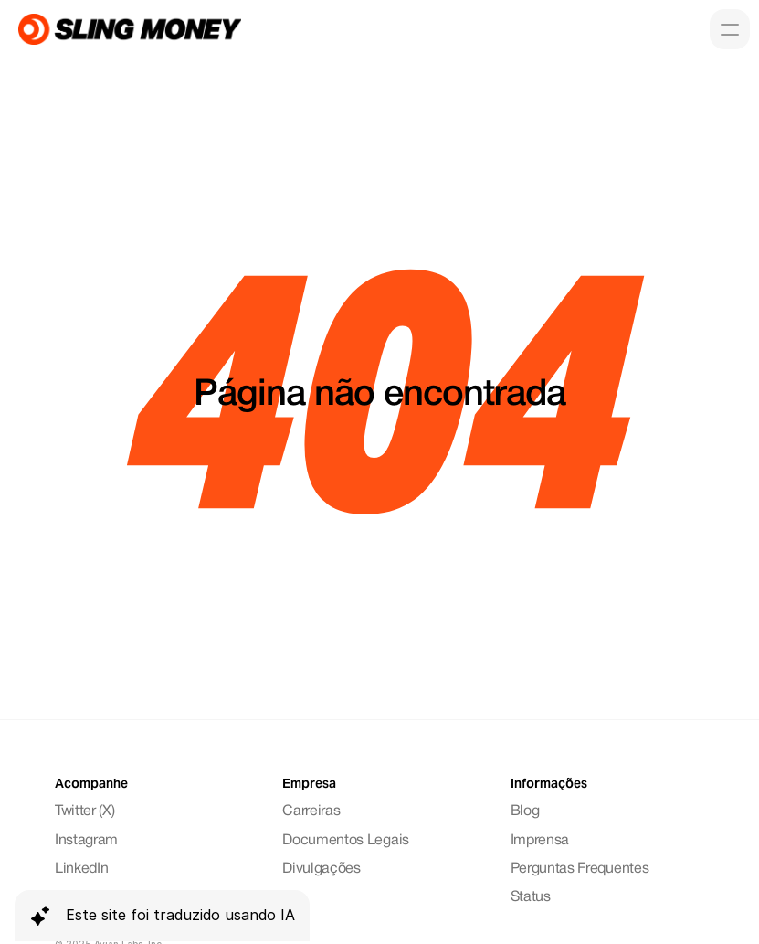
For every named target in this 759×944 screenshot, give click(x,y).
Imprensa (540, 840)
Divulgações (321, 869)
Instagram (86, 840)
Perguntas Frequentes (580, 869)
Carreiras (311, 811)
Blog (525, 811)
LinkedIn (81, 869)
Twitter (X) (84, 811)
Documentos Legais (345, 840)
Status (531, 897)
